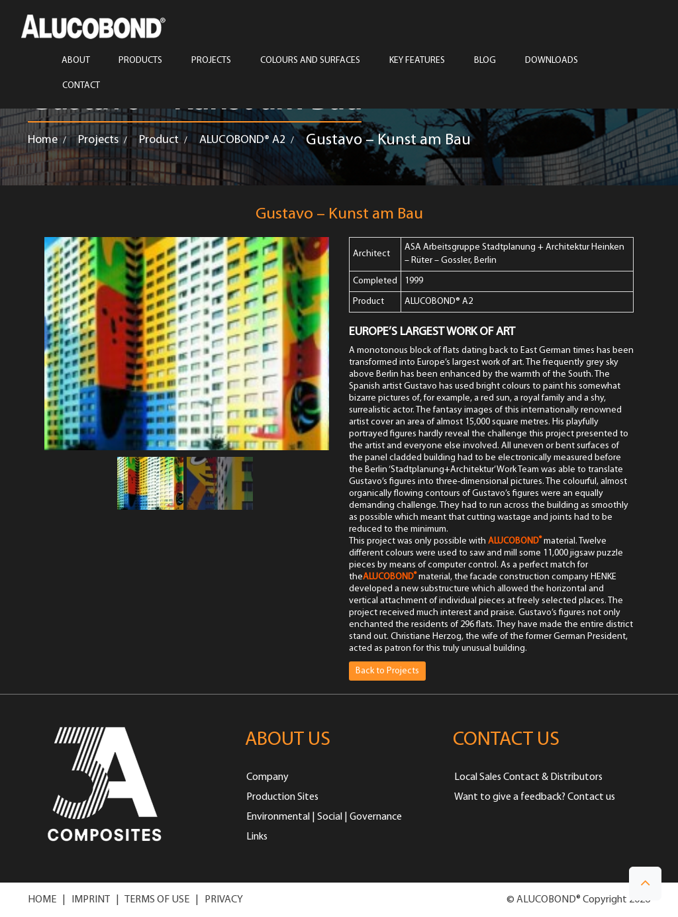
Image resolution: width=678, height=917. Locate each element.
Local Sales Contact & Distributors (528, 777)
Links (256, 837)
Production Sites (282, 797)
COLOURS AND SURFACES (310, 61)
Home (43, 140)
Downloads (551, 61)
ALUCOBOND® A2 (242, 140)
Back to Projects (387, 671)
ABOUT (75, 61)
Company (267, 777)
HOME (42, 899)
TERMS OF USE (156, 899)
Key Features (417, 61)
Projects (98, 140)
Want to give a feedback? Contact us (534, 797)
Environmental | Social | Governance (324, 817)
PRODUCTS (140, 61)
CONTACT (81, 86)
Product (159, 140)
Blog (485, 61)
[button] (645, 883)
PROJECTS (211, 61)
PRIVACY (224, 899)
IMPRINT (91, 899)
